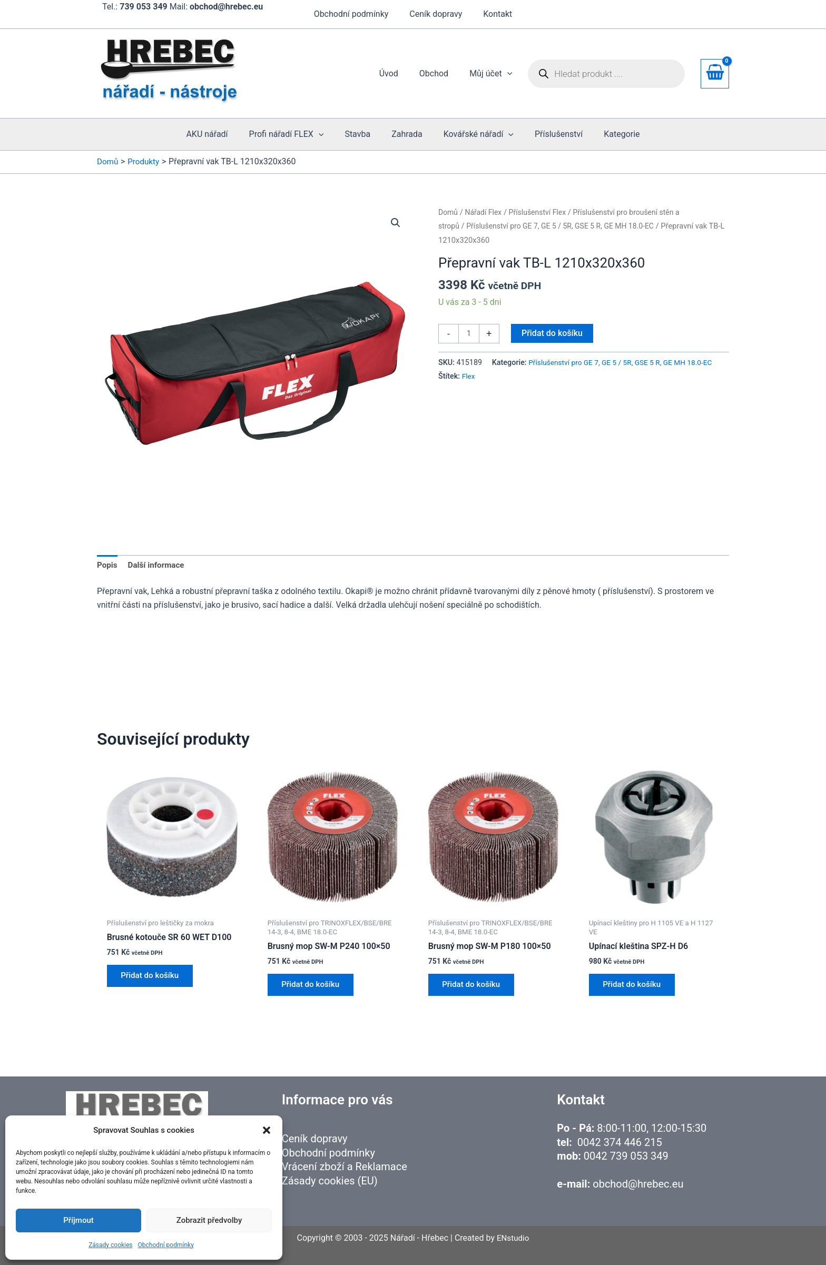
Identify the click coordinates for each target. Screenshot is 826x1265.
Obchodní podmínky (166, 1245)
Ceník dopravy (435, 14)
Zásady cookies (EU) (330, 1180)
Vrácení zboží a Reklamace (344, 1166)
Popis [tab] (108, 566)
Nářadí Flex (485, 212)
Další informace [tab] (159, 566)
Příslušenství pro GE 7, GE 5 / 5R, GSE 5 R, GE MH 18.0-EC (566, 226)
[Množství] (469, 334)
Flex (708, 377)
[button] (266, 1130)
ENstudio (513, 1238)
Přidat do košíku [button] (153, 979)
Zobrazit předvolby (209, 1220)
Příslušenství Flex (542, 212)
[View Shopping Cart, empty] (715, 73)
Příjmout (78, 1220)
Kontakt (493, 14)
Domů (448, 212)
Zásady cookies (110, 1245)
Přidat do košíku (553, 333)
